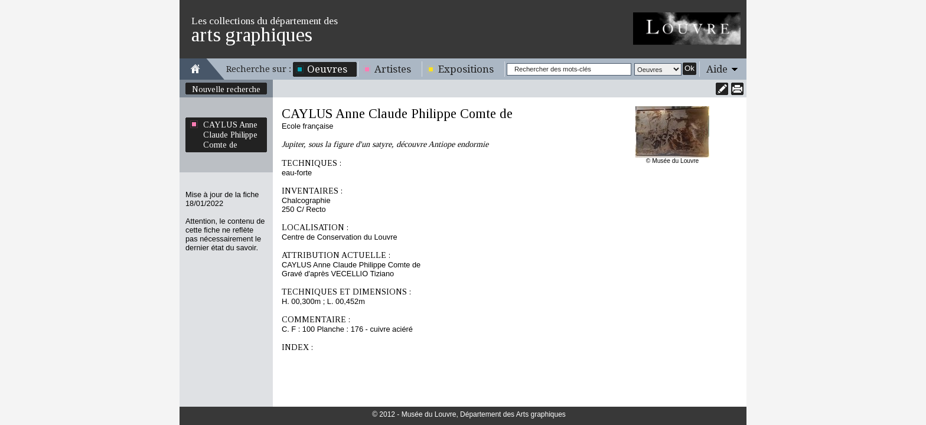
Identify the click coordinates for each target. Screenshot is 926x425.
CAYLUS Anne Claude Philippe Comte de (230, 134)
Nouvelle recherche (226, 89)
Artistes (392, 69)
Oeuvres (327, 69)
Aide (717, 69)
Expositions (466, 69)
